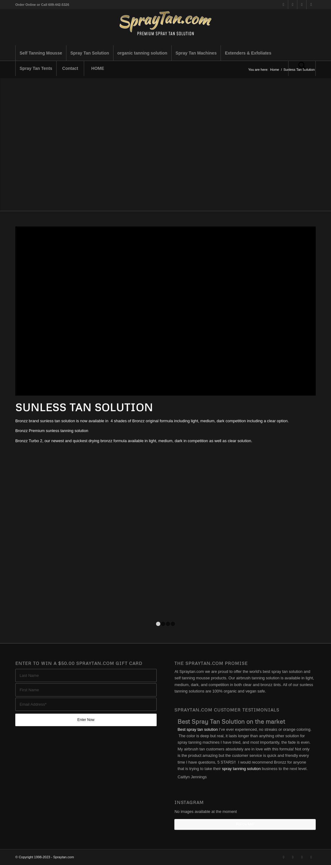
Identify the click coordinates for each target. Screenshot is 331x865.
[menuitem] (40, 53)
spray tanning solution (241, 768)
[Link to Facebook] (292, 4)
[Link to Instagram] (301, 4)
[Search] (302, 68)
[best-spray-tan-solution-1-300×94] (165, 27)
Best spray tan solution (197, 729)
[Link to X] (283, 4)
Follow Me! (245, 824)
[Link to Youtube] (311, 4)
